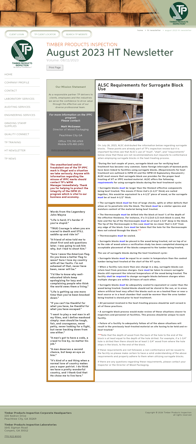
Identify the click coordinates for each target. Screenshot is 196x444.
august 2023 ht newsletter (178, 30)
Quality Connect (16, 134)
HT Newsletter (14, 150)
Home (8, 74)
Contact (10, 90)
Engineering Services (19, 114)
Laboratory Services (19, 98)
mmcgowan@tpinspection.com (70, 150)
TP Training (12, 142)
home (140, 30)
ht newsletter (154, 30)
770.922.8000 (12, 436)
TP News (10, 158)
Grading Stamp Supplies (15, 124)
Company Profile (16, 82)
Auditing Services (17, 106)
